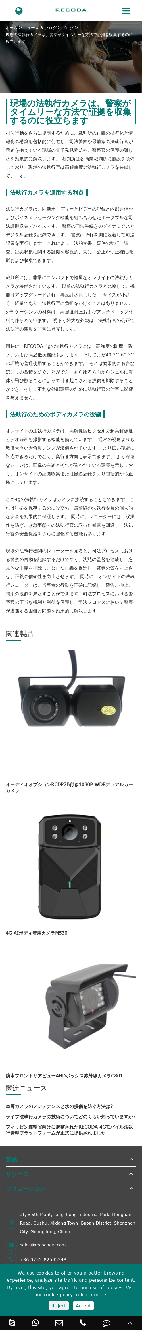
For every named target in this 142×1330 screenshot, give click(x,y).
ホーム (12, 27)
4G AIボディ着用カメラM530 (36, 933)
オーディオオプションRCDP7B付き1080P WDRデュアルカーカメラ (69, 787)
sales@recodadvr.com (36, 1245)
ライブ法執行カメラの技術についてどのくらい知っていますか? (70, 1116)
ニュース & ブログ (40, 27)
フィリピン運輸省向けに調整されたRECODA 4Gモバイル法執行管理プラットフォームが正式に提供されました (69, 1129)
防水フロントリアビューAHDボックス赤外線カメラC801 (64, 1075)
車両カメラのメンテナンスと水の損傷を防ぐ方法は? (59, 1106)
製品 (11, 1159)
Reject (58, 1305)
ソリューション (25, 1188)
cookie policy (58, 1294)
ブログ (68, 27)
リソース (17, 1173)
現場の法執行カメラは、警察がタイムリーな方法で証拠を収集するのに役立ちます (69, 38)
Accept (83, 1305)
